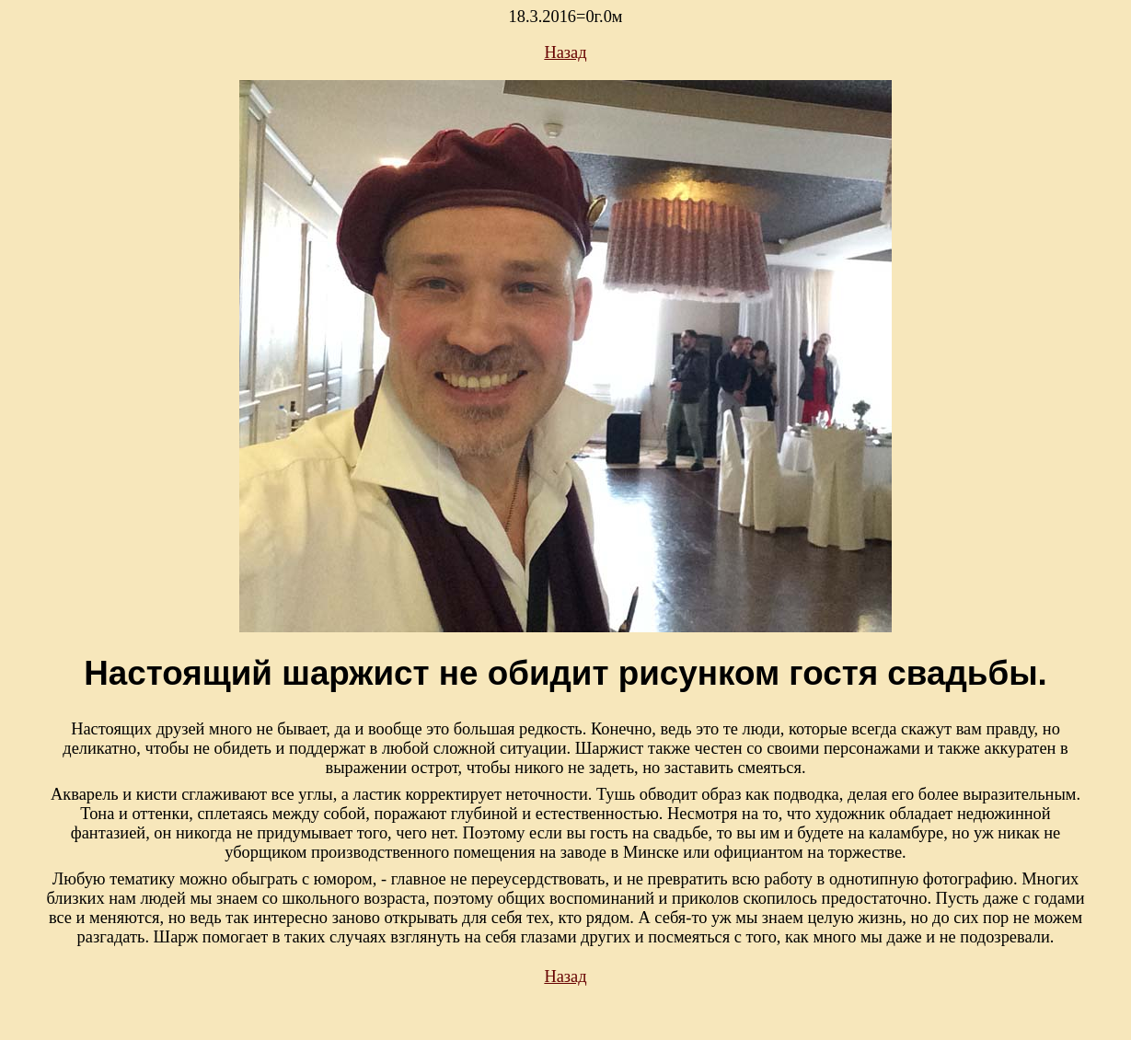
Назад (565, 52)
